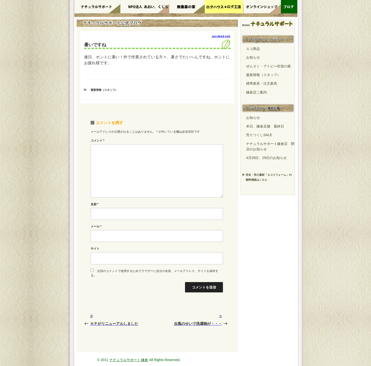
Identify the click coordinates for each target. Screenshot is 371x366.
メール (96, 226)
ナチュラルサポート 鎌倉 (128, 360)
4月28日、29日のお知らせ (266, 158)
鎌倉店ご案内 (256, 92)
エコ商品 (253, 49)
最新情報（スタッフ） (104, 89)
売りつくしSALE (259, 135)
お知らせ (253, 57)
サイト (95, 248)
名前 (95, 204)
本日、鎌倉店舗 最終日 (265, 126)
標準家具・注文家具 (261, 83)
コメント (97, 140)
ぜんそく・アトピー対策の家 (268, 66)
